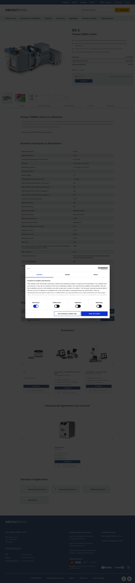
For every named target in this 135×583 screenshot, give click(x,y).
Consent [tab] (39, 274)
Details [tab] (67, 274)
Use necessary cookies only (67, 313)
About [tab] (96, 274)
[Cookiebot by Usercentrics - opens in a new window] (99, 268)
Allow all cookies (94, 313)
